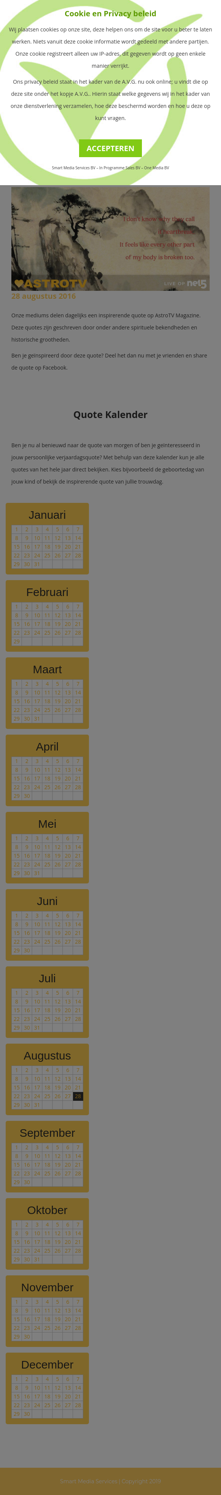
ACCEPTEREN (111, 148)
